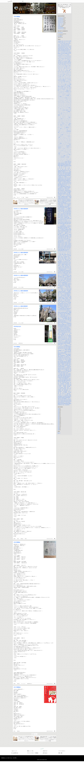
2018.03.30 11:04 (49, 302)
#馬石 (18, 538)
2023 (58, 412)
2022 (58, 413)
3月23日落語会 (17, 542)
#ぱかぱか (15, 343)
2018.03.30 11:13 (49, 287)
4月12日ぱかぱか (61, 20)
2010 (58, 428)
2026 (58, 408)
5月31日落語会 (60, 32)
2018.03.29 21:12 (49, 343)
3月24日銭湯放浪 (61, 27)
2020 (58, 416)
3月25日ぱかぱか (17, 326)
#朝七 (26, 538)
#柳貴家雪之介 (29, 683)
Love (49, 12)
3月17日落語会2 (17, 687)
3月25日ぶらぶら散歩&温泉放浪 (21, 306)
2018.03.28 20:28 (49, 731)
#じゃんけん (23, 683)
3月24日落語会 (17, 346)
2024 (58, 411)
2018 (58, 418)
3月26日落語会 (17, 16)
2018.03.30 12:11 (49, 271)
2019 (58, 417)
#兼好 (14, 538)
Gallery (44, 12)
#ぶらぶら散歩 (21, 271)
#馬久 (14, 731)
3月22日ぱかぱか (61, 28)
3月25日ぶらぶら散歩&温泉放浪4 (21, 252)
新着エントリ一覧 (30, 750)
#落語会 (27, 197)
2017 (58, 419)
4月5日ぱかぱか (60, 21)
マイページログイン (61, 750)
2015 (58, 422)
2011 (58, 427)
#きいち (18, 197)
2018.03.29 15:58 (49, 538)
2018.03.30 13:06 (49, 197)
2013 (58, 424)
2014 (58, 423)
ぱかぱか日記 (34, 4)
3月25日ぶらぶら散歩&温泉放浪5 (21, 208)
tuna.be (42, 749)
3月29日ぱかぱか (61, 22)
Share (53, 12)
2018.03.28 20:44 (49, 683)
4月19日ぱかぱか (61, 17)
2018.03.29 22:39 (49, 322)
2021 (58, 414)
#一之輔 (22, 197)
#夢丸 (14, 197)
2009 (58, 429)
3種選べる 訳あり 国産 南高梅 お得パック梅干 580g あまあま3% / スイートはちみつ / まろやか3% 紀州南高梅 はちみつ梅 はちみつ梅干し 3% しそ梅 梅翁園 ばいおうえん (64, 6)
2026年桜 (59, 26)
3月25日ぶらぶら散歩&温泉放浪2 (21, 290)
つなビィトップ (14, 750)
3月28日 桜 (60, 25)
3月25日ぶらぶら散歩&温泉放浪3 (21, 275)
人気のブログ (45, 750)
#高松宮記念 (21, 343)
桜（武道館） (60, 36)
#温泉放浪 (15, 271)
